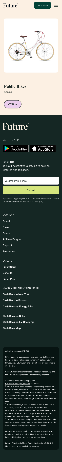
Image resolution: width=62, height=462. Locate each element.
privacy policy (39, 360)
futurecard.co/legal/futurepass (23, 425)
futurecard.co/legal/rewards (17, 383)
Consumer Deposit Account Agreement (33, 371)
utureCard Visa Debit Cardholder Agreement (29, 374)
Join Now (42, 5)
